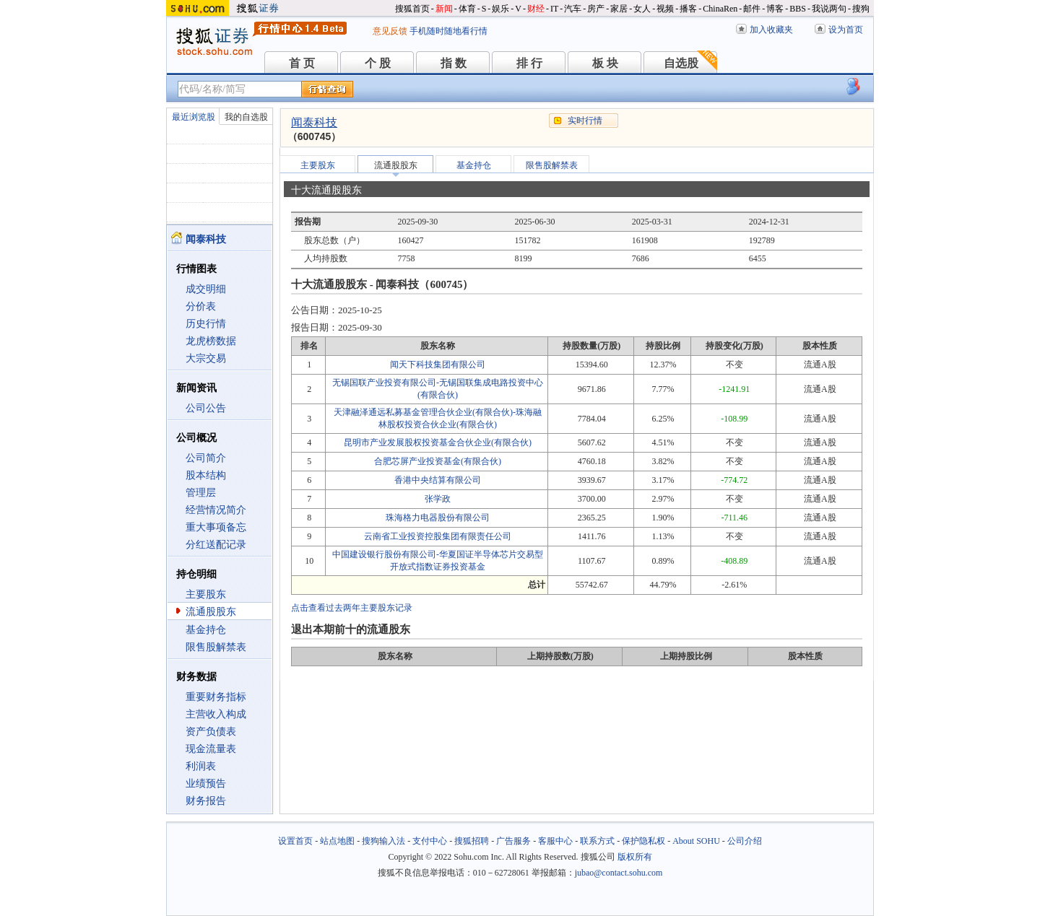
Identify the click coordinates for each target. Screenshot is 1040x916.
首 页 (302, 63)
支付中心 (429, 841)
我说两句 (829, 9)
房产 (595, 9)
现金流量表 (211, 748)
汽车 (572, 9)
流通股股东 (211, 611)
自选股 (681, 63)
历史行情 (206, 323)
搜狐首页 (412, 9)
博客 (775, 9)
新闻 (444, 9)
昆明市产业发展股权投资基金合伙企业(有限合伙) (438, 442)
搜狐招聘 (471, 841)
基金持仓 (206, 629)
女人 (642, 9)
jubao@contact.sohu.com (619, 873)
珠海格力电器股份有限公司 (438, 517)
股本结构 (206, 475)
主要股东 (206, 594)
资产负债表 (211, 731)
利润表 (201, 766)
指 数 (454, 63)
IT (554, 9)
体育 (467, 9)
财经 (536, 9)
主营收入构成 (216, 714)
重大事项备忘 (216, 527)
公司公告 (206, 408)
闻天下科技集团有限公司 (437, 364)
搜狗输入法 (383, 841)
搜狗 (861, 9)
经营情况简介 (216, 510)
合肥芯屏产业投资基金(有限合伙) (437, 461)
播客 (688, 9)
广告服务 (513, 841)
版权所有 (635, 857)
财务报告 (206, 800)
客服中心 (555, 841)
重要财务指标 (216, 697)
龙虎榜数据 (211, 341)
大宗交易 (206, 358)
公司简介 (206, 458)
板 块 (605, 63)
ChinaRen (720, 9)
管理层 (201, 492)
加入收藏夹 (771, 30)
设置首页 (295, 841)
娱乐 (500, 9)
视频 (665, 9)
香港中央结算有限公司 (437, 480)
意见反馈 (390, 31)
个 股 (378, 63)
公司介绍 (744, 841)
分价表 (201, 306)
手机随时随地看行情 (449, 31)
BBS (797, 9)
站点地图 (337, 841)
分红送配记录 (216, 544)
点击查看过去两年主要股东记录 (351, 608)
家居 (619, 9)
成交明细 (206, 289)
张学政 (438, 499)
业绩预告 (206, 783)
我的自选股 (246, 117)
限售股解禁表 (216, 647)
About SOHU (696, 841)
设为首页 (845, 30)
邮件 (751, 9)
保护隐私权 (643, 841)
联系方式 (597, 841)
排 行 (529, 63)
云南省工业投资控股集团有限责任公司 (437, 536)
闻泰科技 (314, 122)
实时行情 (585, 120)
